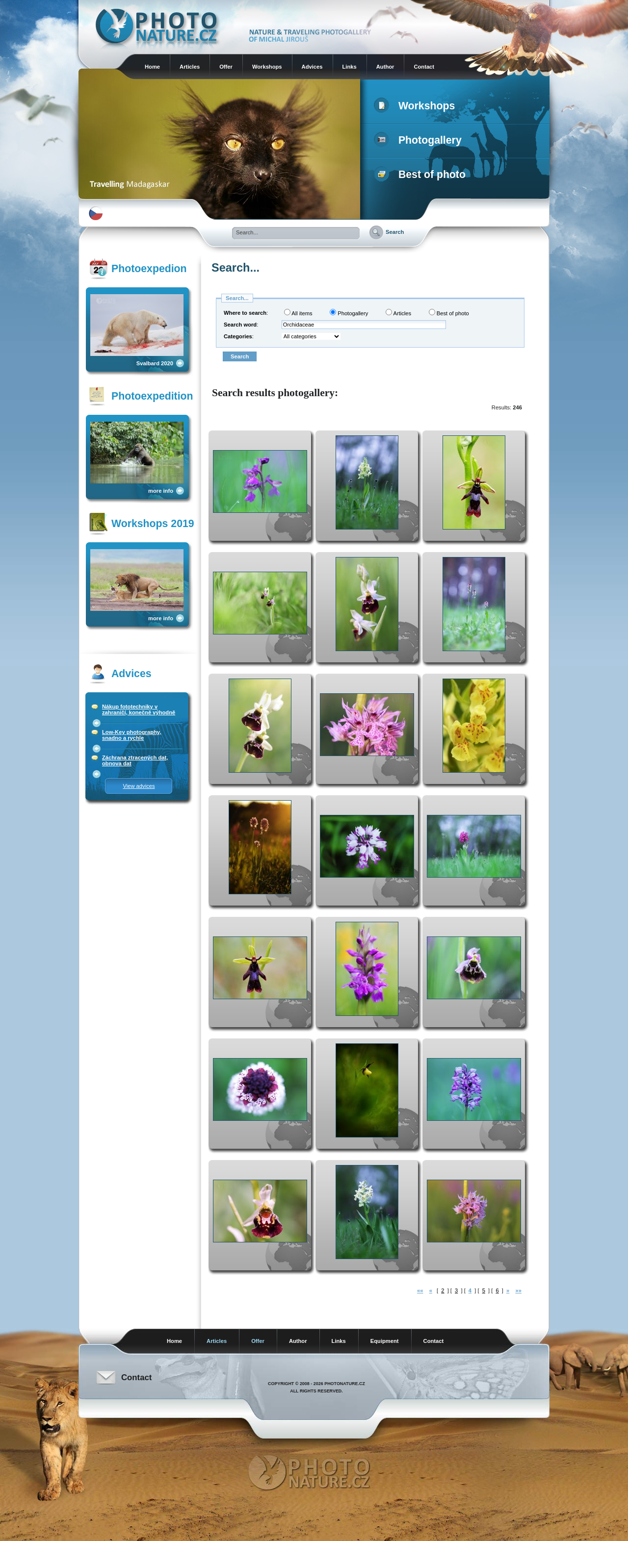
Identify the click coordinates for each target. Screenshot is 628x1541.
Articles (190, 67)
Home (152, 67)
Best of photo (422, 174)
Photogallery (420, 140)
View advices (139, 786)
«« (420, 1290)
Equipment (384, 1341)
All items (298, 312)
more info (160, 491)
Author (385, 67)
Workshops (267, 67)
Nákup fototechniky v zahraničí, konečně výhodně (138, 709)
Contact (424, 67)
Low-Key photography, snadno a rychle (131, 735)
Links (349, 67)
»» (518, 1290)
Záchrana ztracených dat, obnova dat (135, 760)
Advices (312, 67)
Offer (226, 67)
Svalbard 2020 (154, 363)
